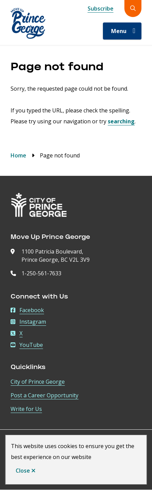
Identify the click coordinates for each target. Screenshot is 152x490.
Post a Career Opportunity (44, 395)
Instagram (28, 321)
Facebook (27, 310)
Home (18, 155)
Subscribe (100, 8)
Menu (118, 31)
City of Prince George (38, 381)
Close (23, 470)
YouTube (27, 345)
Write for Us (26, 409)
